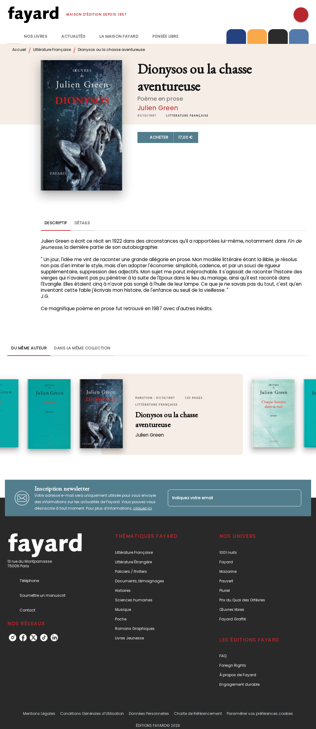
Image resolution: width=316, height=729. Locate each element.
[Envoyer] (294, 498)
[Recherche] (301, 14)
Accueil (19, 49)
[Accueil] (33, 14)
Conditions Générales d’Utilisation (92, 713)
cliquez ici (142, 508)
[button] (187, 115)
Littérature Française (52, 49)
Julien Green (157, 107)
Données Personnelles (149, 713)
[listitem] (12, 637)
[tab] (13, 36)
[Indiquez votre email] (227, 497)
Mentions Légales (39, 713)
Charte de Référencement (198, 713)
